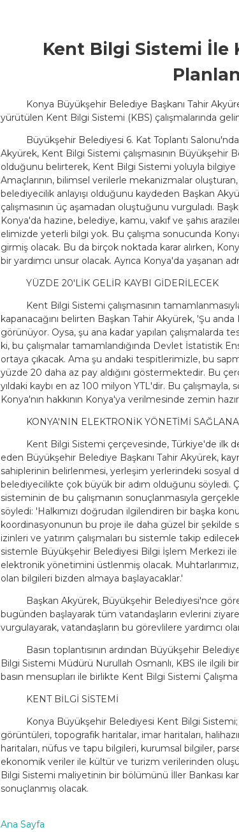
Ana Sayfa (23, 824)
